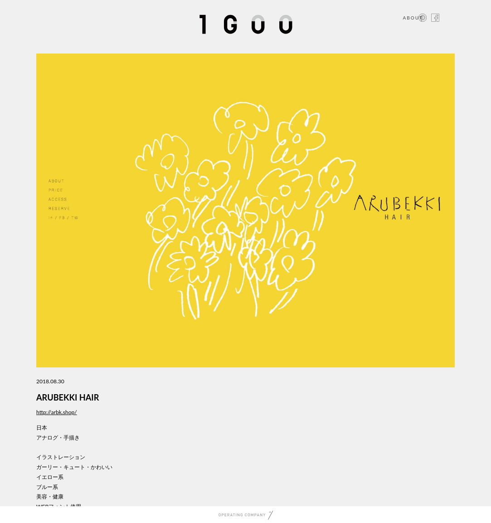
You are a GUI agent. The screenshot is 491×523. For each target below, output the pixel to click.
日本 (41, 427)
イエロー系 (49, 477)
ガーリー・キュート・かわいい (74, 467)
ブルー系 (47, 487)
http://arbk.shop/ (56, 412)
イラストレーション (60, 457)
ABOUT (413, 17)
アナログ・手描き (58, 437)
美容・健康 (49, 496)
